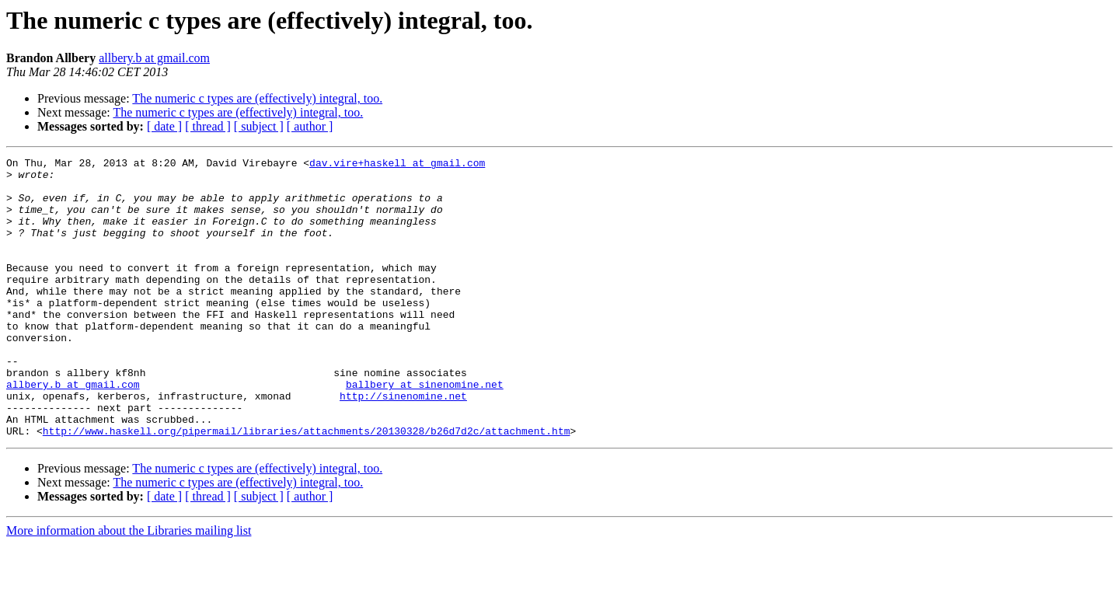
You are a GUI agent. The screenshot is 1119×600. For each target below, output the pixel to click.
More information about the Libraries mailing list (128, 586)
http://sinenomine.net (403, 445)
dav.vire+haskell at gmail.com (397, 165)
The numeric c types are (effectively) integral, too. (257, 98)
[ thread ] (208, 126)
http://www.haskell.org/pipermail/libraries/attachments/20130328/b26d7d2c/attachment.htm (306, 487)
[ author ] (310, 126)
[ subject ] (259, 126)
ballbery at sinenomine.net (425, 431)
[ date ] (164, 126)
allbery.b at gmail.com (154, 58)
